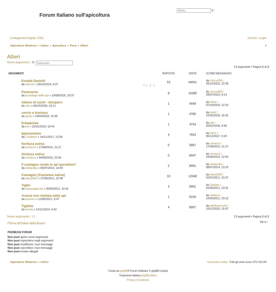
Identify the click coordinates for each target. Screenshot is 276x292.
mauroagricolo (34, 188)
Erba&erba (29, 123)
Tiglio (25, 185)
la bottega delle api (37, 95)
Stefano (214, 195)
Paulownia (29, 92)
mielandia (31, 167)
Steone (29, 84)
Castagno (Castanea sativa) (43, 175)
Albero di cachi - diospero (41, 102)
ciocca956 (216, 80)
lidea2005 (31, 178)
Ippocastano (31, 133)
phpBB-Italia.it (149, 275)
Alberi (13, 56)
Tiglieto (27, 206)
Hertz (213, 101)
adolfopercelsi (218, 205)
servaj (29, 209)
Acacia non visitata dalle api (43, 195)
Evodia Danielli (33, 81)
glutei (28, 116)
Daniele (214, 184)
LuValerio (31, 136)
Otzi (27, 105)
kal (27, 126)
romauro (30, 147)
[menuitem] (40, 38)
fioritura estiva (32, 144)
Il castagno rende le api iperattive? (48, 164)
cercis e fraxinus (34, 113)
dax (212, 122)
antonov (30, 198)
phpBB (124, 270)
